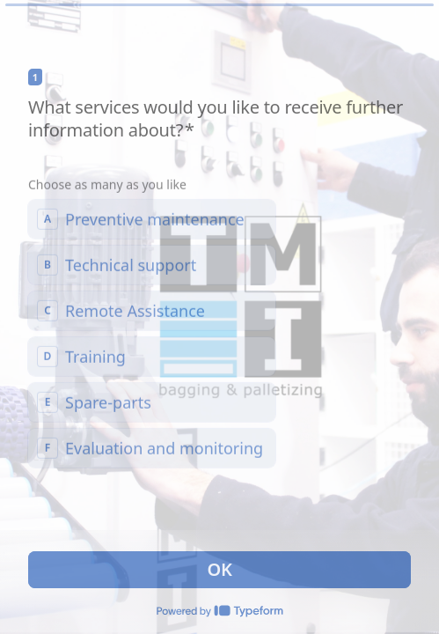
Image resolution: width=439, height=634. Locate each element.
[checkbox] (151, 218)
